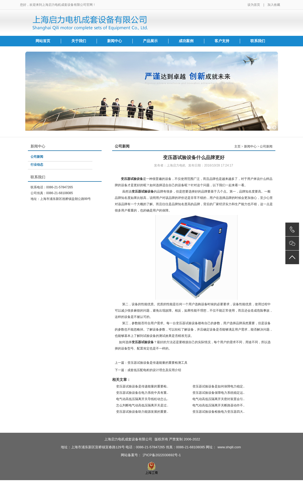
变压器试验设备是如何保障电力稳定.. (218, 386)
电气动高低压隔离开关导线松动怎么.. (142, 399)
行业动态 (37, 164)
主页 (237, 146)
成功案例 (186, 41)
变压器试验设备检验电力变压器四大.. (218, 412)
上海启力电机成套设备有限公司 (128, 439)
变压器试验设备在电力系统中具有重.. (142, 393)
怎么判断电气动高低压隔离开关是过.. (142, 405)
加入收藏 (273, 5)
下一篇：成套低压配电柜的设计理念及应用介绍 (148, 370)
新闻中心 (114, 41)
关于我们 (78, 41)
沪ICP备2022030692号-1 (162, 455)
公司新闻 (37, 157)
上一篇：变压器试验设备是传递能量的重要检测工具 (151, 363)
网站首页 (43, 41)
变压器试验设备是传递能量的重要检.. (142, 386)
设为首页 (253, 5)
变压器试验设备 (132, 179)
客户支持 (222, 41)
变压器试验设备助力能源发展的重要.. (142, 412)
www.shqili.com (229, 447)
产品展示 (150, 41)
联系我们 (257, 41)
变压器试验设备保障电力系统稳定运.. (218, 393)
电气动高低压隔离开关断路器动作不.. (218, 405)
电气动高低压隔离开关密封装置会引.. (218, 399)
